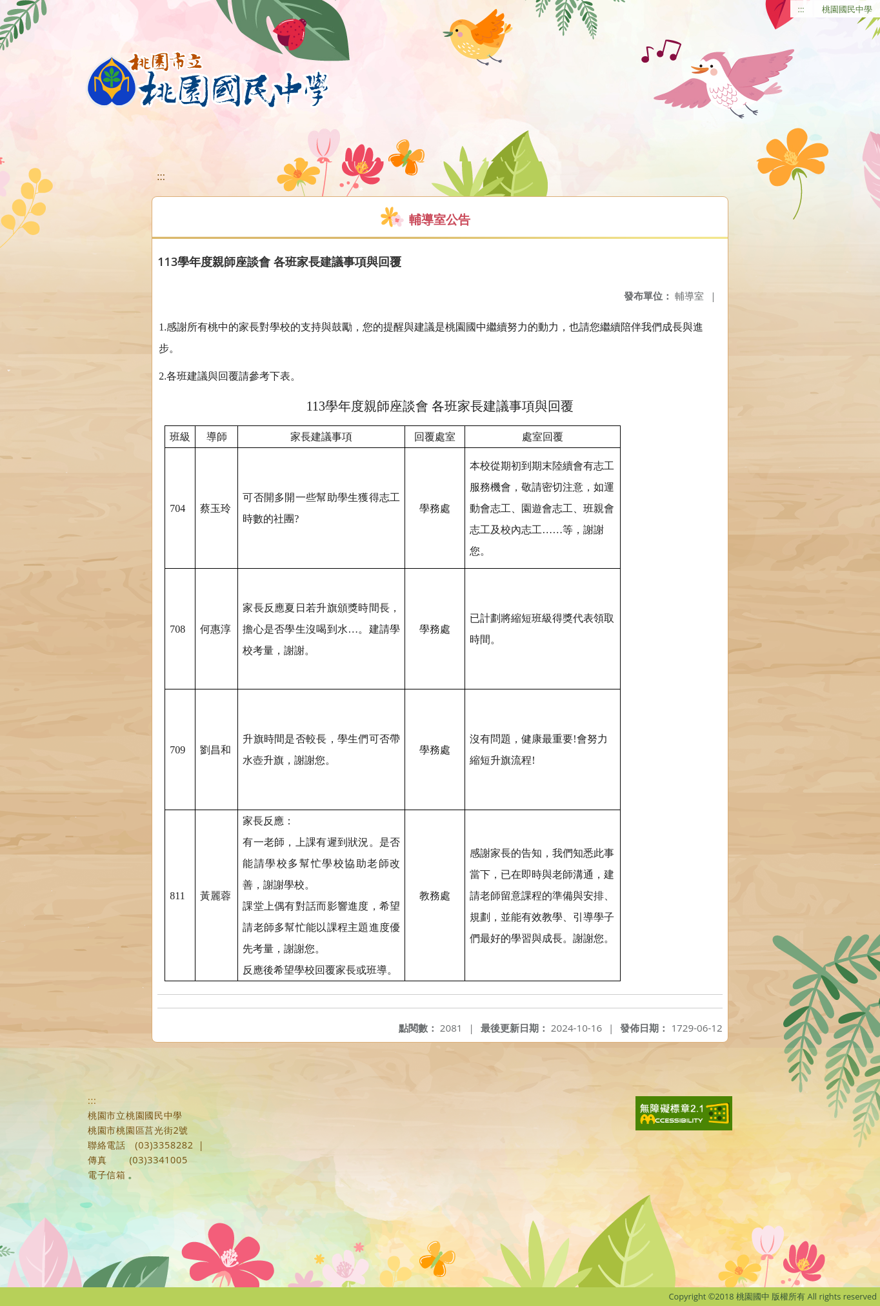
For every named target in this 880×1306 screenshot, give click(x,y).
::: (801, 9)
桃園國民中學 (847, 9)
